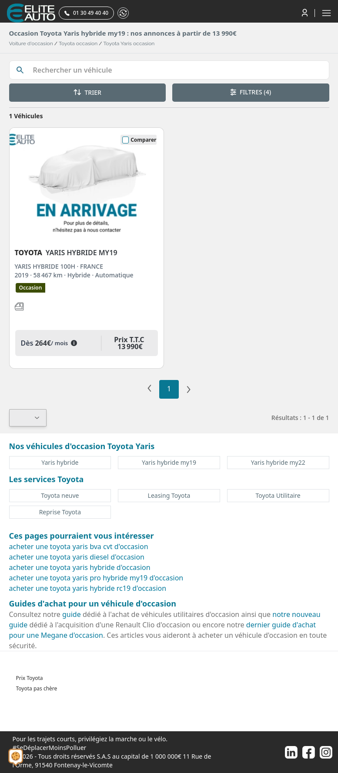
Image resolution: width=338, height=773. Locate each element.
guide (71, 614)
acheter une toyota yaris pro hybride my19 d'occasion (96, 578)
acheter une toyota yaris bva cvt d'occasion (78, 546)
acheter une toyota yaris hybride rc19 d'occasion (88, 588)
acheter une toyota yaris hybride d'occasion (80, 567)
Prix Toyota (29, 678)
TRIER (87, 92)
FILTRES (250, 92)
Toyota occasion (78, 43)
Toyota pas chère (36, 688)
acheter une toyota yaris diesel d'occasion (77, 557)
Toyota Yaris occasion (129, 43)
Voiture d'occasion (31, 43)
